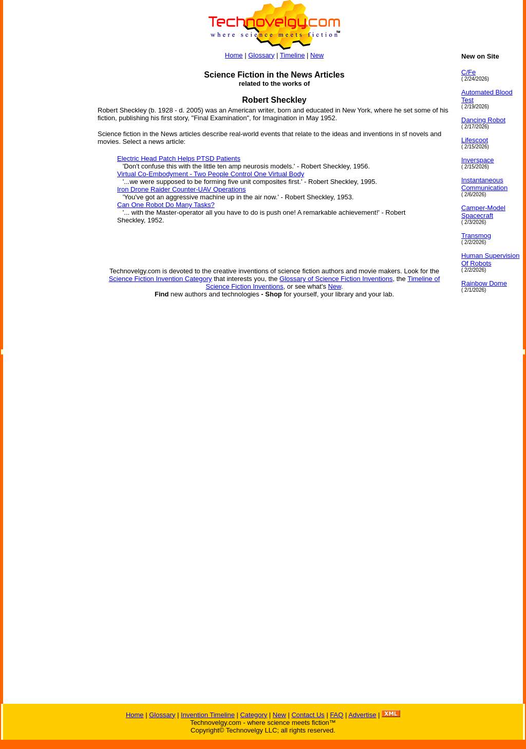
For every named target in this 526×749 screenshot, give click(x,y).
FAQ (336, 715)
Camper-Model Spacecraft (483, 211)
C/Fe (468, 72)
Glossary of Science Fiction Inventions (335, 279)
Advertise (362, 715)
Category (253, 715)
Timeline (292, 55)
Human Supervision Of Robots (490, 259)
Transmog (476, 235)
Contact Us (307, 715)
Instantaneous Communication (484, 184)
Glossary (261, 55)
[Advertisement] (44, 206)
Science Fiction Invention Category (160, 279)
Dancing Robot (483, 120)
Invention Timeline (208, 715)
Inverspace (477, 160)
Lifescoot (474, 140)
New (317, 55)
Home (234, 55)
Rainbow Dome (484, 283)
